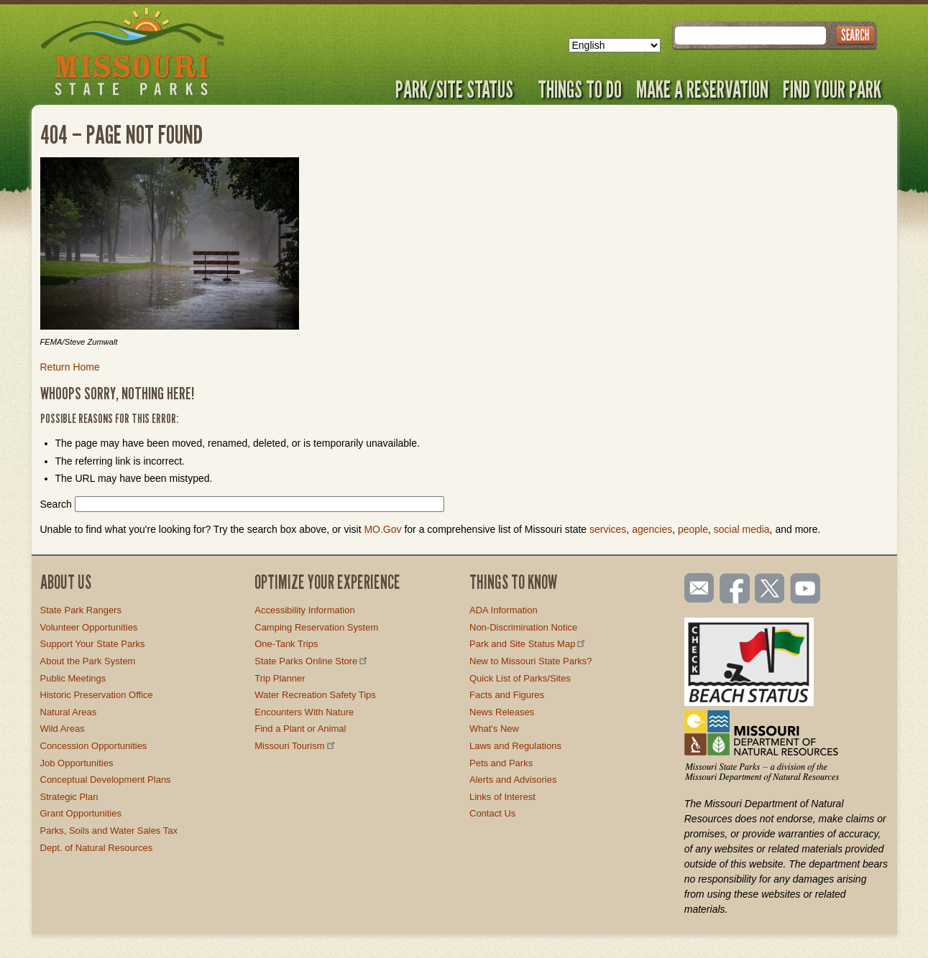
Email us (696, 588)
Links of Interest (502, 796)
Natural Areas (68, 712)
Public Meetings (73, 678)
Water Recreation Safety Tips (315, 694)
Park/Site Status (459, 89)
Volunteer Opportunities (89, 627)
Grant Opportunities (80, 813)
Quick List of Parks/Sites (520, 678)
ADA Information (503, 610)
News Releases (501, 712)
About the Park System (88, 661)
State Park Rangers (80, 610)
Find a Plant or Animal (300, 728)
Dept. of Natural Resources (96, 847)
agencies (652, 529)
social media (742, 529)
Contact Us (492, 813)
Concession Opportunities (93, 745)
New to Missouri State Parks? (530, 661)
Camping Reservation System (316, 627)
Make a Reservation (702, 89)
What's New (494, 728)
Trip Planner (279, 678)
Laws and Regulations (515, 745)
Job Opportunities (77, 763)
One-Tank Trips (286, 643)
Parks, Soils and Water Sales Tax (109, 830)
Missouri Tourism (295, 745)
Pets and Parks (501, 763)
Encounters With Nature (304, 712)
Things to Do (580, 89)
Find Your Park (832, 89)
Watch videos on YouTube (806, 589)
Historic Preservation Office (96, 694)
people (693, 529)
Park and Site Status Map (528, 643)
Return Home (70, 367)
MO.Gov (382, 529)
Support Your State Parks (92, 643)
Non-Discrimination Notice (523, 627)
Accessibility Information (304, 610)
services (607, 529)
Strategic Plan (69, 796)
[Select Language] (615, 45)
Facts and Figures (506, 694)
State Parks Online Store (311, 661)
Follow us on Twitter (768, 589)
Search (56, 504)
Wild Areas (62, 728)
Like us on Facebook (735, 589)
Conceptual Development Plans (105, 779)
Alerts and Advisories (512, 779)
